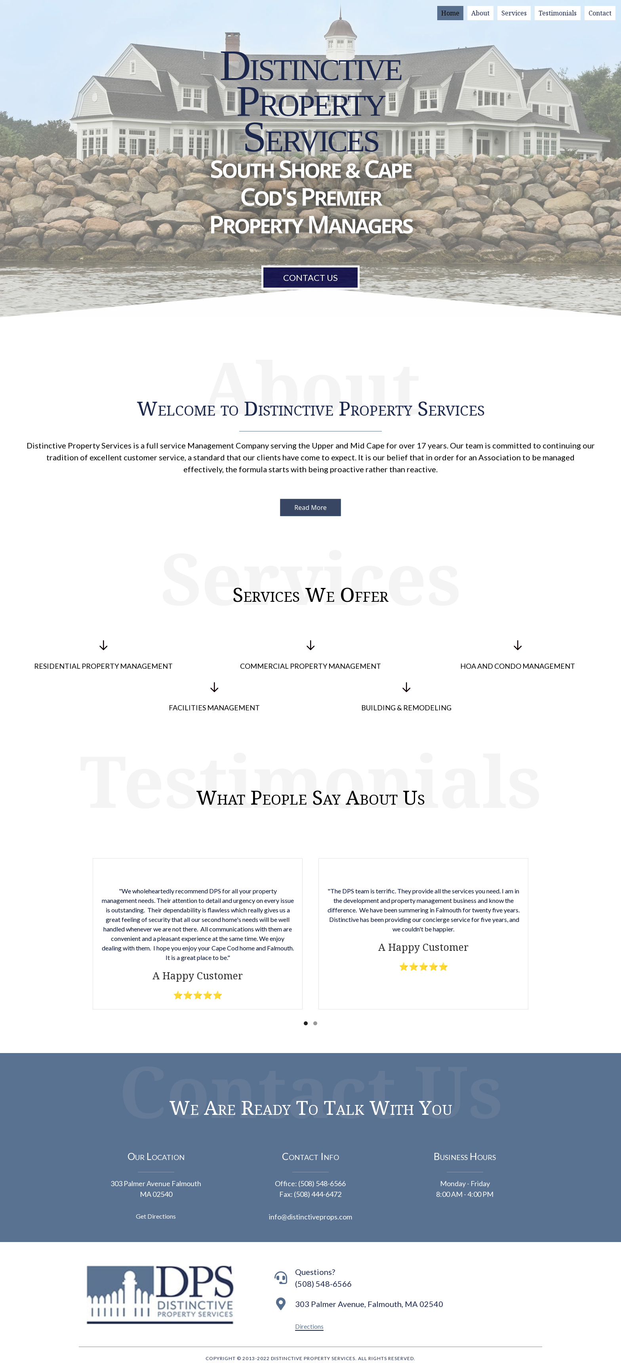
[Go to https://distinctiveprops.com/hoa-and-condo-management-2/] (517, 656)
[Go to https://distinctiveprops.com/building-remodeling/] (406, 698)
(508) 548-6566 (322, 1183)
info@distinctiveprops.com (310, 1216)
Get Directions (156, 1216)
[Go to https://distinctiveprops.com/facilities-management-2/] (214, 698)
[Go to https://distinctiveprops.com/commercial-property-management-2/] (310, 656)
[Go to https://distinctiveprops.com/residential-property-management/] (103, 656)
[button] (310, 507)
